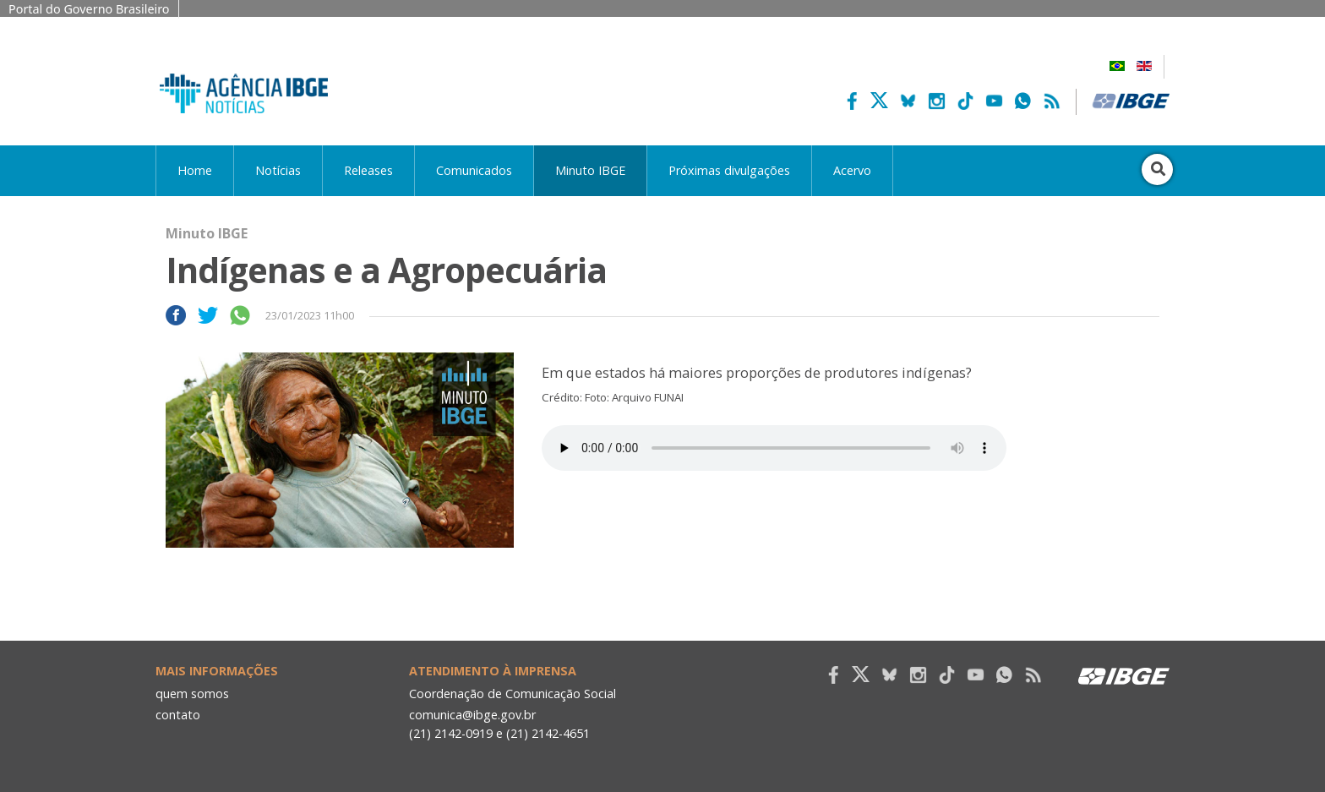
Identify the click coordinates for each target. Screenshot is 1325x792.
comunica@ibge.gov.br (472, 715)
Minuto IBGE (590, 170)
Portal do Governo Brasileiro (89, 9)
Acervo (852, 170)
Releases (368, 170)
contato (177, 715)
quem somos (192, 693)
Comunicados (474, 170)
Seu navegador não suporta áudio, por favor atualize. (774, 448)
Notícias (278, 170)
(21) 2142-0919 (451, 733)
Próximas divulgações (729, 170)
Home (194, 170)
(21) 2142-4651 (548, 733)
